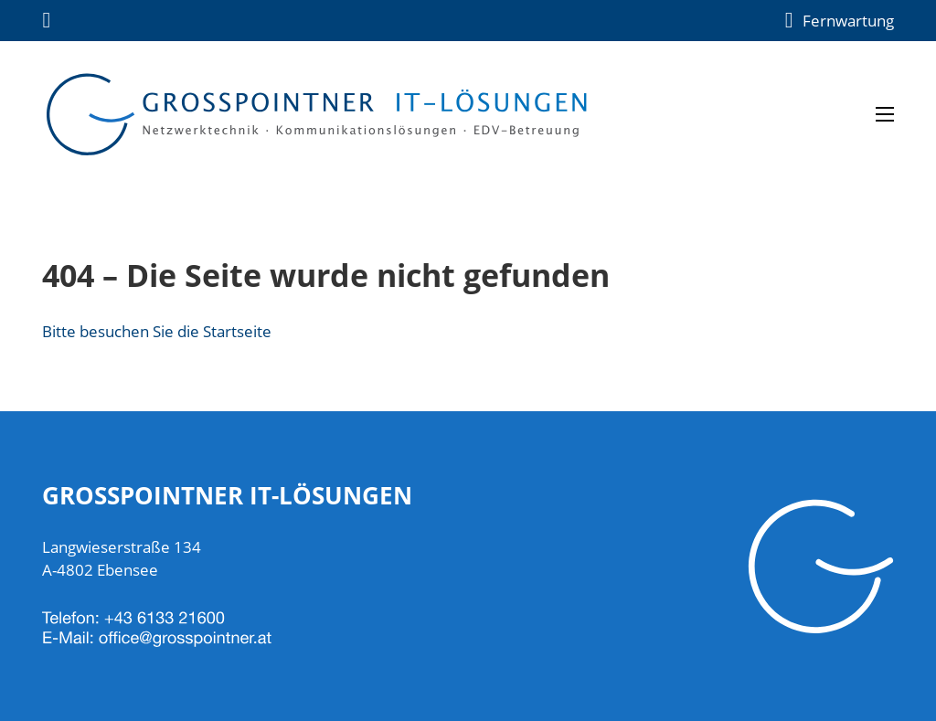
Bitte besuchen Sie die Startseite (156, 331)
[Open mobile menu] (885, 114)
